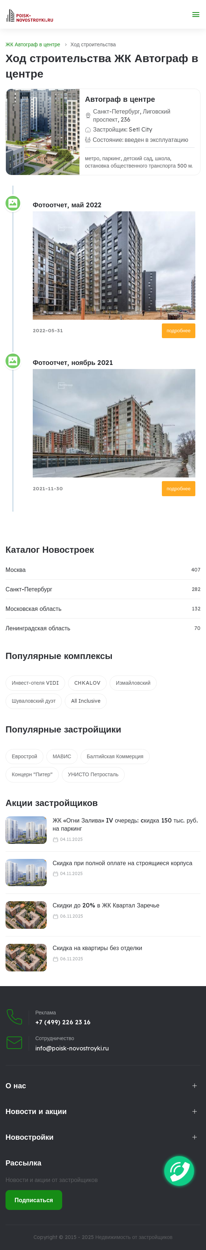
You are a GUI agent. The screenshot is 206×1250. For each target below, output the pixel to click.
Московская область (33, 608)
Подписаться (34, 1200)
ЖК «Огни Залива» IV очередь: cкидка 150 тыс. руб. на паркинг (125, 824)
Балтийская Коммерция (115, 756)
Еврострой (24, 756)
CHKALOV (87, 683)
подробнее (179, 330)
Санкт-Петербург (29, 589)
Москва (16, 569)
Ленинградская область (38, 628)
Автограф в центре (120, 99)
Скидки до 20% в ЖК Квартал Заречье (106, 905)
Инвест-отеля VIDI (35, 683)
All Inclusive (85, 701)
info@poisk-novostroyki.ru (72, 1048)
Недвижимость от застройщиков (134, 1237)
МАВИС (62, 756)
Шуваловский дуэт (34, 701)
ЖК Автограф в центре (33, 44)
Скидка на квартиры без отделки (97, 948)
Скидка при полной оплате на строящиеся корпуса (122, 863)
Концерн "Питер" (32, 774)
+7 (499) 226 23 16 (62, 1022)
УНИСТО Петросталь (93, 774)
